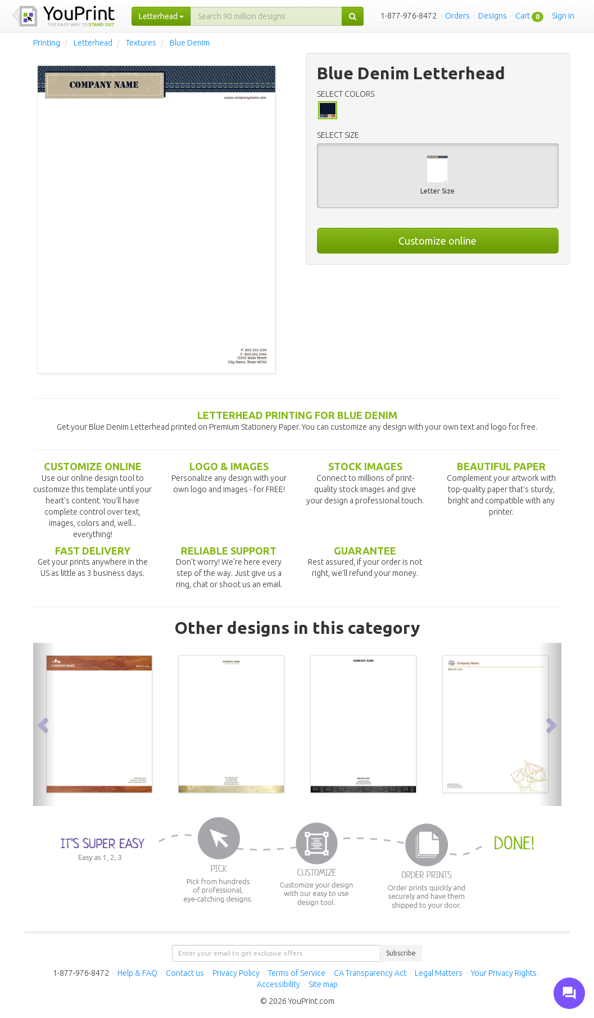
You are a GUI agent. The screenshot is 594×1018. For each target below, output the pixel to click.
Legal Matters (438, 973)
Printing (46, 42)
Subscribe (401, 953)
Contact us (185, 973)
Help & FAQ (137, 973)
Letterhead (93, 42)
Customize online (437, 240)
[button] (44, 724)
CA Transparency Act (370, 973)
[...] (266, 16)
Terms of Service (296, 973)
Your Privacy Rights (504, 973)
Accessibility (278, 984)
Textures (141, 42)
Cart (522, 15)
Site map (323, 984)
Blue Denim (190, 42)
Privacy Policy (236, 973)
